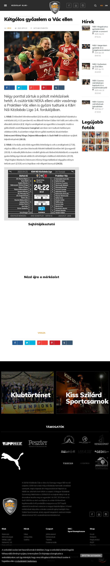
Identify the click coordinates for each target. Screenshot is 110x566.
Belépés (93, 537)
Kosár (92, 534)
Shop (92, 529)
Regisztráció (94, 540)
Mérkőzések (50, 537)
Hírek (9, 28)
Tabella (49, 540)
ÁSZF (92, 542)
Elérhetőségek (7, 537)
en (106, 5)
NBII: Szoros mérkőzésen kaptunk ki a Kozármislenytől (99, 84)
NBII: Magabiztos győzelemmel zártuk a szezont (100, 29)
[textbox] (41, 128)
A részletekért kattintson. (26, 561)
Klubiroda (5, 534)
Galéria (26, 540)
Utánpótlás (28, 537)
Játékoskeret (51, 534)
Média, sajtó (6, 540)
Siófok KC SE (7, 542)
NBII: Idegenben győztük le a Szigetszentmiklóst (101, 47)
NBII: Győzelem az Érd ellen (99, 65)
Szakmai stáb (51, 542)
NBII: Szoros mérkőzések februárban (98, 104)
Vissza (41, 332)
